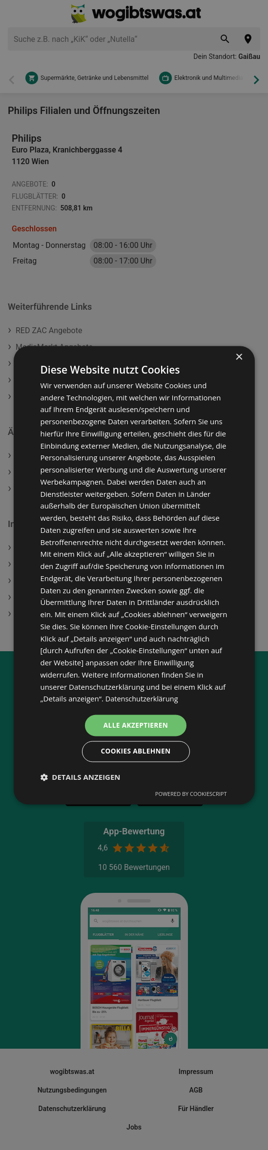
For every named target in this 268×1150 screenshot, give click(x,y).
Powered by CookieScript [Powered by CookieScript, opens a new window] (191, 794)
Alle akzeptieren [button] (136, 724)
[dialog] (133, 575)
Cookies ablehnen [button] (136, 751)
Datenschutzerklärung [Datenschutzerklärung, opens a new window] (143, 698)
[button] (80, 777)
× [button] (239, 356)
